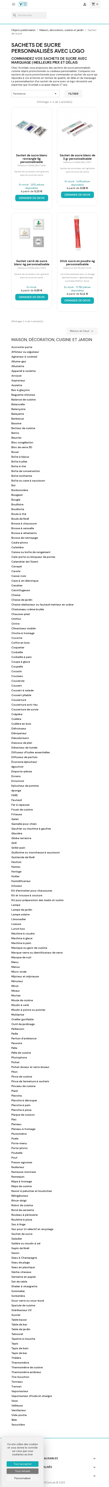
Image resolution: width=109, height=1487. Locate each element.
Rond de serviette (22, 1210)
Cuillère (16, 719)
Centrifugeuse (20, 590)
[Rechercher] (29, 15)
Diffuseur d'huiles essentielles (30, 752)
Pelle (14, 1048)
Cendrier (17, 585)
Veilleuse (17, 1405)
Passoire (16, 1043)
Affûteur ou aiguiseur (25, 352)
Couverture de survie (24, 709)
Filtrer (73, 94)
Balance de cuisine (23, 399)
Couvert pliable (21, 695)
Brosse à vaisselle (22, 528)
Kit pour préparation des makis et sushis (37, 900)
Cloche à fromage (22, 633)
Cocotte (16, 638)
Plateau (16, 1124)
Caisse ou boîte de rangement (31, 552)
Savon (15, 1253)
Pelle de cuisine (21, 1053)
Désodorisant (20, 738)
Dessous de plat (21, 743)
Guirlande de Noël (23, 857)
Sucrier (16, 1315)
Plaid (14, 1091)
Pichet (15, 1062)
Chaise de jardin (21, 600)
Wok (14, 1420)
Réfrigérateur (19, 1196)
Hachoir (16, 862)
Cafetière (17, 547)
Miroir (15, 986)
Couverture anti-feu (24, 704)
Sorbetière (18, 1296)
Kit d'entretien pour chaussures (31, 890)
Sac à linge (18, 1224)
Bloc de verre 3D (21, 447)
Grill (14, 843)
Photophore (19, 1057)
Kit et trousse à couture (26, 895)
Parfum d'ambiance (23, 1038)
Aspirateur (18, 380)
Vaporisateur (19, 1391)
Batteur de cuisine (23, 428)
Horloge (16, 871)
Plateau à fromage (23, 1129)
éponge (16, 790)
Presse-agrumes (21, 1162)
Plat (13, 1119)
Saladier (16, 1238)
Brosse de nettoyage (24, 538)
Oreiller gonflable (22, 1019)
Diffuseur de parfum (24, 757)
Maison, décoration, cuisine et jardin (51, 339)
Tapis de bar (19, 1353)
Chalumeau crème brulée (27, 609)
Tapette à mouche (23, 1339)
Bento (15, 433)
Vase (14, 1401)
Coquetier (17, 647)
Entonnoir (17, 781)
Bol (13, 485)
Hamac (16, 867)
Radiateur (17, 1167)
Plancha (16, 1095)
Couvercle (17, 681)
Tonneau (17, 1381)
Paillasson (17, 1029)
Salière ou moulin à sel (25, 1243)
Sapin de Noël (20, 1248)
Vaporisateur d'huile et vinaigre (31, 1396)
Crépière (16, 714)
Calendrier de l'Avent (24, 561)
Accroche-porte (21, 347)
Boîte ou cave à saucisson (28, 480)
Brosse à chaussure (24, 523)
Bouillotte (17, 509)
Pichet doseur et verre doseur (30, 1067)
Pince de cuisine (21, 1076)
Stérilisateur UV (21, 1310)
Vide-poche (19, 1415)
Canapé (16, 566)
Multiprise (17, 1014)
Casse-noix (18, 576)
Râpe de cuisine (21, 1186)
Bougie (15, 499)
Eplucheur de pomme (25, 786)
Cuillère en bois (21, 724)
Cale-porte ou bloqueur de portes (33, 557)
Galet (15, 819)
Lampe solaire (20, 914)
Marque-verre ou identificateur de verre (37, 952)
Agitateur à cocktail (24, 356)
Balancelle (18, 404)
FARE (14, 795)
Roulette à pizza (21, 1219)
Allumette (17, 366)
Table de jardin (20, 1329)
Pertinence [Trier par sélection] (35, 94)
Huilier (15, 876)
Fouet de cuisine (22, 809)
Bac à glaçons (20, 390)
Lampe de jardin (21, 909)
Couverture (18, 700)
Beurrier (16, 437)
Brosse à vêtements (24, 533)
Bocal (15, 452)
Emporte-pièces (21, 771)
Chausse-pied (20, 614)
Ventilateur (18, 1410)
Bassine (16, 423)
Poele (14, 1138)
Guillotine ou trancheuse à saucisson (35, 852)
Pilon (14, 1072)
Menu (14, 962)
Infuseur (16, 886)
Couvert (16, 685)
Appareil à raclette (23, 371)
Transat (16, 1386)
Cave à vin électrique (24, 581)
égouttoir (17, 766)
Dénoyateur (19, 733)
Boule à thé (18, 514)
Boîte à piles (19, 461)
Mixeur (15, 991)
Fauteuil (16, 800)
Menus (15, 967)
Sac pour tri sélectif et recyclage (32, 1229)
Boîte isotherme (21, 476)
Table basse (19, 1319)
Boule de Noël (20, 519)
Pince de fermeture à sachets (30, 1081)
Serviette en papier (23, 1277)
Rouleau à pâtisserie (24, 1215)
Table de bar (19, 1324)
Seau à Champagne (24, 1258)
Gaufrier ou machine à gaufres (31, 828)
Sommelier (18, 1291)
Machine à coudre (23, 933)
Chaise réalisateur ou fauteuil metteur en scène (42, 604)
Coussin (16, 671)
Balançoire (18, 409)
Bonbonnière (19, 490)
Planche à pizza (21, 1110)
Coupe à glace (20, 662)
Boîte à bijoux (20, 457)
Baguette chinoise (23, 395)
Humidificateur (21, 881)
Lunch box (18, 929)
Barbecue (17, 418)
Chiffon (16, 619)
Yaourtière (18, 1424)
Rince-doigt (19, 1200)
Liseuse (16, 924)
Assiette (16, 385)
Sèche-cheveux (21, 1272)
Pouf (14, 1157)
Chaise (15, 595)
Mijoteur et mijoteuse (25, 976)
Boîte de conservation (25, 471)
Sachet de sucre (21, 1234)
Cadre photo (19, 542)
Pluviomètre (19, 1134)
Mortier (16, 995)
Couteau (17, 676)
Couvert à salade (22, 690)
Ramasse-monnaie (23, 1172)
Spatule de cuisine (23, 1305)
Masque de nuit (21, 957)
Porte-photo (19, 1148)
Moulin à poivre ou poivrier (28, 1010)
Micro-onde (18, 971)
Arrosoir (16, 375)
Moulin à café (20, 1005)
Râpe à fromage (21, 1181)
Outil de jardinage (23, 1024)
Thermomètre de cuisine (27, 1367)
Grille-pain (18, 847)
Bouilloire (17, 504)
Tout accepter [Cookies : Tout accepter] (23, 1464)
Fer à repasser (20, 805)
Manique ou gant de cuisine (29, 948)
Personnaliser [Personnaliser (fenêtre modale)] (22, 1478)
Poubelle (16, 1153)
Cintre (15, 623)
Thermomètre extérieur (26, 1372)
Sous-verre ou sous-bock (27, 1300)
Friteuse (16, 814)
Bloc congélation (22, 442)
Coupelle (17, 666)
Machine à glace (21, 938)
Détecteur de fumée (24, 747)
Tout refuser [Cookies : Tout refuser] (22, 1471)
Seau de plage (20, 1262)
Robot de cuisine (22, 1205)
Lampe (15, 905)
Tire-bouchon (20, 1377)
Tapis (14, 1343)
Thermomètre (20, 1362)
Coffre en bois (20, 642)
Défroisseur (18, 728)
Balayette (17, 414)
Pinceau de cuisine (23, 1086)
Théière (16, 1358)
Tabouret (17, 1334)
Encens (16, 776)
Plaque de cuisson (23, 1114)
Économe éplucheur (24, 762)
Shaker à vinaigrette (24, 1286)
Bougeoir (17, 495)
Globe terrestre (21, 838)
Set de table (19, 1281)
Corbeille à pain (21, 657)
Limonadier (18, 919)
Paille (14, 1033)
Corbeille (17, 652)
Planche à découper (24, 1100)
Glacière (16, 833)
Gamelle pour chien (24, 824)
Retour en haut (82, 331)
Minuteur (17, 981)
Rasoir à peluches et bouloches (31, 1191)
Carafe (15, 571)
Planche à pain (21, 1105)
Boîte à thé (18, 466)
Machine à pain (21, 943)
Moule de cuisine (22, 1000)
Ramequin (17, 1176)
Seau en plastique (23, 1267)
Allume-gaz (18, 361)
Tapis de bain (19, 1348)
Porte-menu (19, 1143)
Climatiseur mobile (23, 628)
